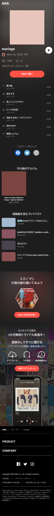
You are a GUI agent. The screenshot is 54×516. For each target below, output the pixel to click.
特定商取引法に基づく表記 (35, 483)
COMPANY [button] (9, 450)
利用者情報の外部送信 (11, 483)
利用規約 (5, 479)
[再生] (48, 50)
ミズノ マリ (22, 54)
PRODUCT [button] (8, 441)
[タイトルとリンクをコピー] (36, 153)
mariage (26, 430)
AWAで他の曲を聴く (27, 315)
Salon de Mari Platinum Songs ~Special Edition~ (14, 199)
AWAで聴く (27, 74)
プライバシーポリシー (23, 479)
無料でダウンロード (27, 368)
